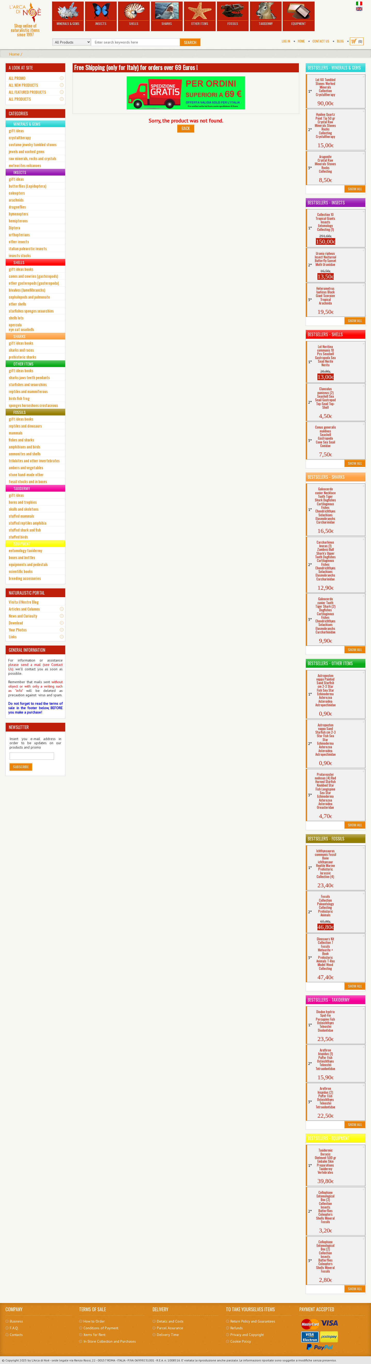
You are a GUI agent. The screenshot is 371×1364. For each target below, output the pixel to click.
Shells (134, 14)
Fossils (233, 14)
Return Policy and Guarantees (252, 1321)
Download (16, 622)
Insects (101, 14)
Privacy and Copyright (247, 1334)
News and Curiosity (23, 616)
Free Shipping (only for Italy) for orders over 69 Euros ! (136, 67)
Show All (355, 189)
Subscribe (21, 766)
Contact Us (321, 41)
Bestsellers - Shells (325, 334)
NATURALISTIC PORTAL (27, 592)
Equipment (298, 14)
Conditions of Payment (100, 1328)
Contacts (16, 1334)
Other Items (200, 14)
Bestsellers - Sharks (326, 477)
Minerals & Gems (68, 14)
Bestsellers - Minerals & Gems (334, 67)
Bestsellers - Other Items (330, 663)
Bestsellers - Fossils (326, 838)
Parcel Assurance (170, 1328)
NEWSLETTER (19, 727)
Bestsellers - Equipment (329, 1138)
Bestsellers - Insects (326, 202)
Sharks (167, 14)
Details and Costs (170, 1321)
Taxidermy (266, 14)
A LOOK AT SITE (21, 67)
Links (12, 636)
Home (301, 41)
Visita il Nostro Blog (24, 602)
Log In (286, 41)
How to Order (94, 1321)
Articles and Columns (24, 609)
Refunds (236, 1328)
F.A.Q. (14, 1328)
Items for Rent (94, 1334)
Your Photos (18, 629)
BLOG (340, 41)
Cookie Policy (240, 1341)
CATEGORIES (18, 113)
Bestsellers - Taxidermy (329, 999)
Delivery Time (168, 1334)
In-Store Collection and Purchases (109, 1341)
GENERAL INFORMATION (27, 650)
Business (16, 1321)
